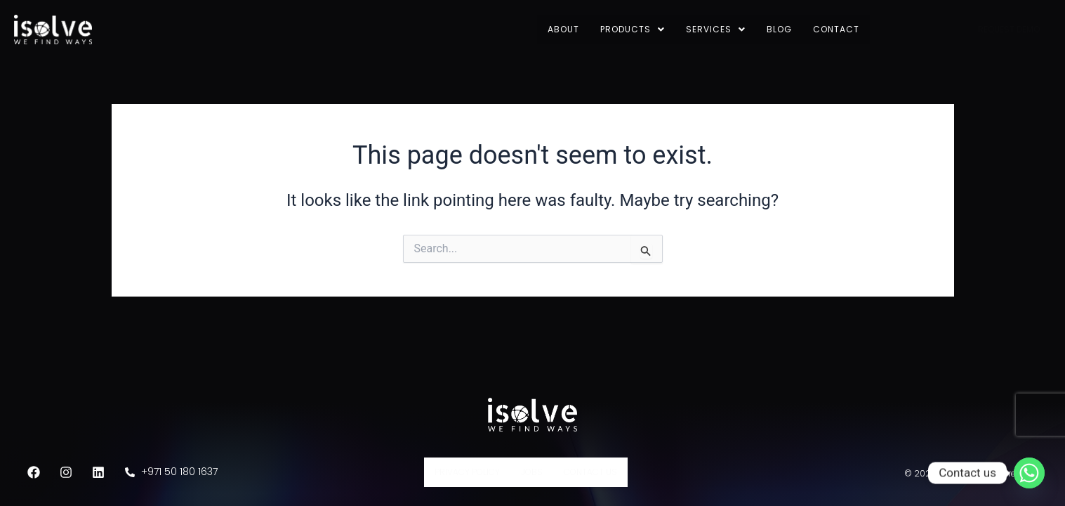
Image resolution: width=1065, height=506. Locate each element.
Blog (779, 29)
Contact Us (590, 472)
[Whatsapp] (1029, 473)
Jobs (532, 472)
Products (632, 29)
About (563, 29)
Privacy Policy (467, 472)
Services (716, 29)
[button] (632, 29)
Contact (836, 29)
